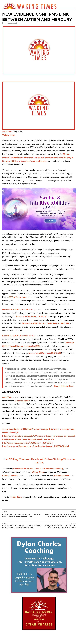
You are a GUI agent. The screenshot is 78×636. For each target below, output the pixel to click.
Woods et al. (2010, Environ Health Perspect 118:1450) (45, 323)
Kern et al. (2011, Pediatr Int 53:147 (31, 316)
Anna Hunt (7, 131)
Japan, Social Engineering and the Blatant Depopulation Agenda (59, 514)
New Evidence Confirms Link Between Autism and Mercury (38, 469)
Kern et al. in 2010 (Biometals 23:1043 (18, 336)
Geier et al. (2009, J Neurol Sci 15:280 (44, 353)
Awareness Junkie (22, 401)
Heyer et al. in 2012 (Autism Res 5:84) (18, 309)
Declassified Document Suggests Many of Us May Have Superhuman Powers (22, 514)
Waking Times (16, 497)
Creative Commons (10, 475)
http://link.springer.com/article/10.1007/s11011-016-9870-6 (27, 443)
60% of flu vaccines (17, 297)
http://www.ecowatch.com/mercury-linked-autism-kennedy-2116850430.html (35, 446)
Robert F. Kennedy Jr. (64, 386)
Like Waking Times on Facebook (23, 459)
